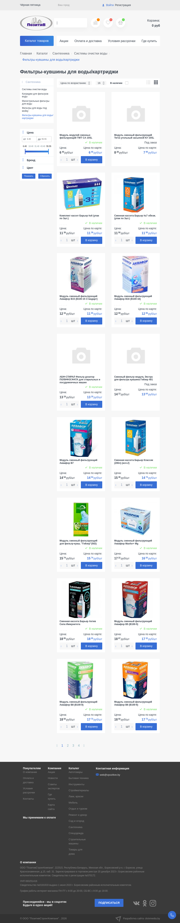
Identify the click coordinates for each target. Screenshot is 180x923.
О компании (30, 772)
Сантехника (31, 82)
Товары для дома (75, 851)
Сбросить (45, 176)
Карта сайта (51, 806)
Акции (63, 41)
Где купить (149, 41)
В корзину (91, 159)
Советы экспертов (53, 786)
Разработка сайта (137, 918)
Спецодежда (76, 833)
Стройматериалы (79, 790)
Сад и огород (76, 820)
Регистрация (123, 5)
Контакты (28, 798)
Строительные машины (77, 841)
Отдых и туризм (78, 808)
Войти (108, 5)
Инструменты (76, 784)
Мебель (73, 802)
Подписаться (109, 902)
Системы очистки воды (34, 89)
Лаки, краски (76, 796)
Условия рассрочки (121, 41)
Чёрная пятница (30, 4)
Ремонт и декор (78, 814)
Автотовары (76, 772)
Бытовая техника (78, 778)
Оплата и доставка (88, 41)
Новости (53, 778)
